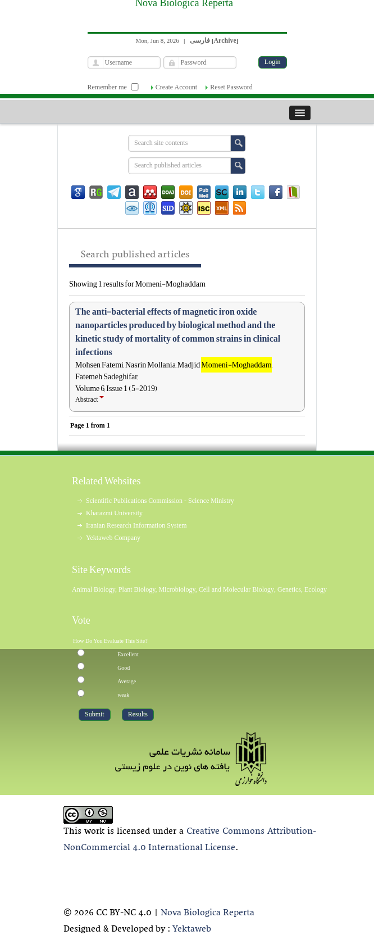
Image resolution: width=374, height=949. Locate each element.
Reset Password (231, 87)
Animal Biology (93, 589)
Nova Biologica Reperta (207, 913)
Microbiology (176, 589)
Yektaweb (191, 929)
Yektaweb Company (113, 538)
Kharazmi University (114, 513)
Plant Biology (137, 589)
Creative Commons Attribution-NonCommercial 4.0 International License (189, 840)
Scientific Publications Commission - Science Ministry (160, 501)
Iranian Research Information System (136, 525)
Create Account (176, 87)
